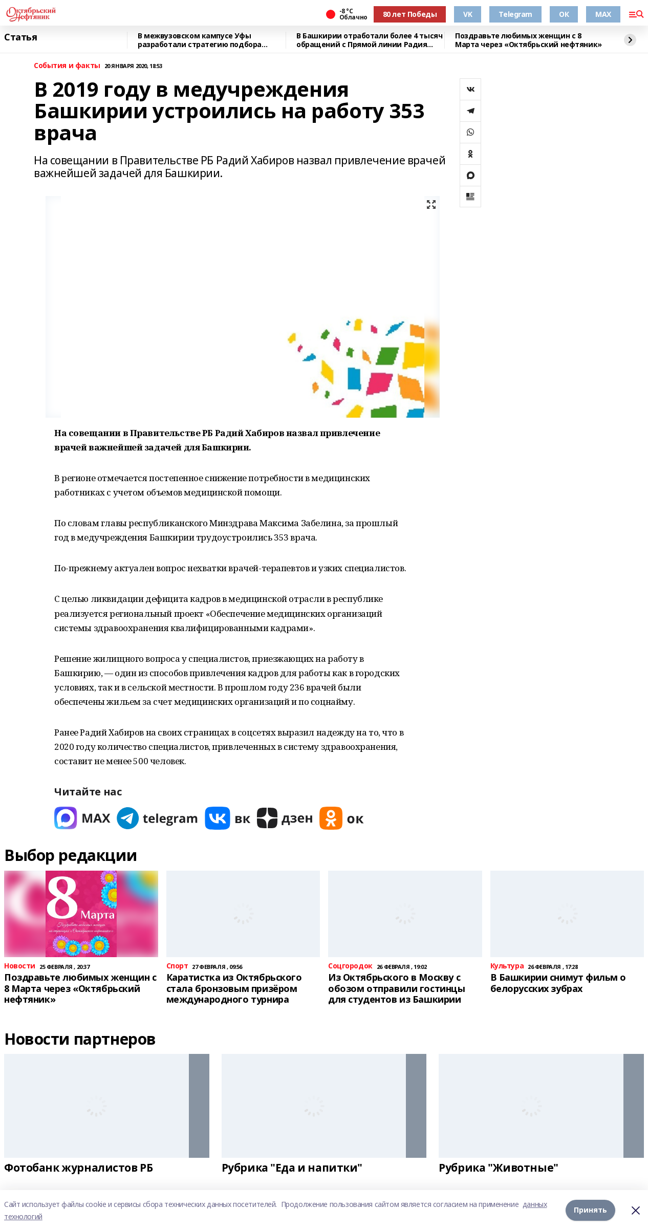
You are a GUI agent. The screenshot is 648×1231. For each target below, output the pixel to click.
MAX (603, 14)
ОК (564, 14)
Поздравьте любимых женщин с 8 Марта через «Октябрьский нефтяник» (528, 40)
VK (467, 14)
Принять (590, 1210)
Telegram (515, 14)
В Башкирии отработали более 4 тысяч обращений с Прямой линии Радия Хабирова (369, 40)
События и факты (67, 65)
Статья (20, 37)
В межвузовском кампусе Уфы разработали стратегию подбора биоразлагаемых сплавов (200, 40)
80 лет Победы (410, 14)
